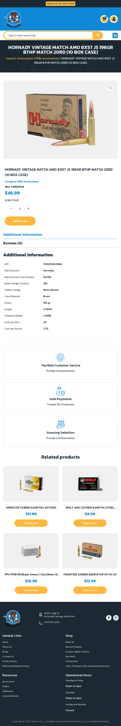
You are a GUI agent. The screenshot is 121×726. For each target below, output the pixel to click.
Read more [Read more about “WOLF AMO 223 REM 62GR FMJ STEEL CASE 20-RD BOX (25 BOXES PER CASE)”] (90, 523)
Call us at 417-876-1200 (60, 3)
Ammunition (25, 58)
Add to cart (20, 221)
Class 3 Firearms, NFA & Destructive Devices (87, 666)
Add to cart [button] (31, 523)
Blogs (5, 651)
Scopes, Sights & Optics (77, 651)
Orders (5, 686)
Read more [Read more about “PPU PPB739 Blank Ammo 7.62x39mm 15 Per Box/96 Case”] (31, 590)
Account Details (10, 696)
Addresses (7, 691)
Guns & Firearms (73, 647)
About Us (7, 647)
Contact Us (8, 656)
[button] (115, 35)
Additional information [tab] (22, 234)
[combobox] (48, 35)
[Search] (98, 35)
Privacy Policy (9, 661)
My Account (8, 681)
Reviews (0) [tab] (12, 243)
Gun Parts (70, 656)
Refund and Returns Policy (16, 666)
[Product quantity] (20, 209)
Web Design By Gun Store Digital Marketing (87, 721)
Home (10, 58)
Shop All (69, 642)
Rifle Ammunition (47, 58)
